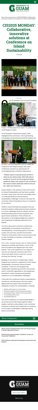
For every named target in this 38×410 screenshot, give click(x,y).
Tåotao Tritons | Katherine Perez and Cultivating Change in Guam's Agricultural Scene (18, 329)
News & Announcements (8, 17)
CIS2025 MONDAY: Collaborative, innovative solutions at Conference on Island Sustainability (18, 18)
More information (19, 393)
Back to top (19, 398)
